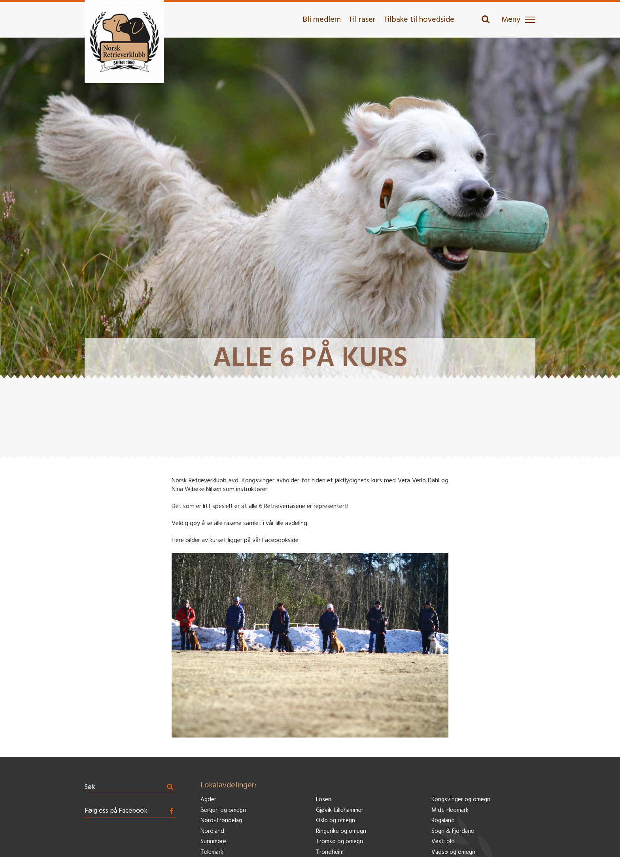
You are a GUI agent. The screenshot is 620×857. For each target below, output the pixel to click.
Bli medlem (321, 19)
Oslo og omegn (335, 821)
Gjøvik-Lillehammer (339, 810)
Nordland (212, 831)
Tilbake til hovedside (418, 19)
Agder (208, 800)
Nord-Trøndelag (221, 821)
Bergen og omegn (223, 810)
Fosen (323, 800)
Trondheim (330, 852)
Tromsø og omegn (339, 842)
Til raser (362, 19)
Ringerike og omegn (341, 831)
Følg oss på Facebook (116, 811)
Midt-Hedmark (450, 810)
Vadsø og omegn (453, 852)
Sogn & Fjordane (452, 831)
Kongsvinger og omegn (460, 800)
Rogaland (443, 821)
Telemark (211, 852)
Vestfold (443, 842)
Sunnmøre (213, 842)
